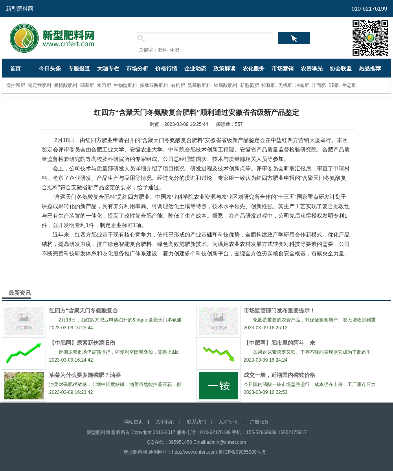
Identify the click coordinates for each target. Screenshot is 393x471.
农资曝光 (312, 68)
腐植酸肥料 (65, 85)
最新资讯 (20, 293)
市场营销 (283, 68)
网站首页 (133, 422)
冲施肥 (302, 85)
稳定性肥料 (39, 85)
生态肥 (349, 85)
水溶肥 (104, 85)
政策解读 (224, 68)
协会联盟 (341, 68)
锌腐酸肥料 (225, 85)
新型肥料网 (19, 9)
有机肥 (178, 85)
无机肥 (285, 85)
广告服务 (259, 422)
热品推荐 (370, 68)
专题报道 (79, 68)
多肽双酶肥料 (154, 85)
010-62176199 (369, 9)
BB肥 (334, 85)
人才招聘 (228, 422)
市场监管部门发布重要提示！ (279, 310)
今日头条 (50, 68)
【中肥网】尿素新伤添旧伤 (85, 343)
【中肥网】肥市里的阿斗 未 (279, 343)
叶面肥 (319, 85)
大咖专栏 (108, 68)
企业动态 (195, 68)
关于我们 (165, 422)
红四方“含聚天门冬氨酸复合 (83, 310)
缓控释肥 (15, 85)
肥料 (162, 50)
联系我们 (196, 422)
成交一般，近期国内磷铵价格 (279, 375)
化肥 (174, 50)
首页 (15, 68)
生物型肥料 (125, 85)
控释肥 (268, 85)
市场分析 (137, 68)
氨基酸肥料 (199, 85)
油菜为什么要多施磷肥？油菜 (85, 375)
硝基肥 (87, 85)
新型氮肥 (249, 85)
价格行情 (166, 68)
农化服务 (253, 68)
